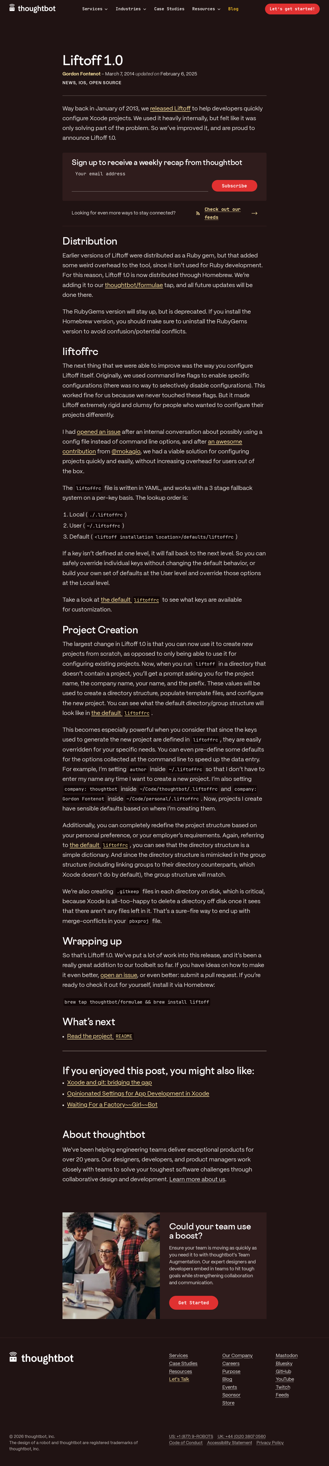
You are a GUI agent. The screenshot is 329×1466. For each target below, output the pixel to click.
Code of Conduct (186, 1443)
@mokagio (126, 452)
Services (95, 9)
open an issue (118, 975)
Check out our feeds (218, 213)
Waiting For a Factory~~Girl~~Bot (112, 1105)
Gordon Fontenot (81, 74)
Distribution (89, 241)
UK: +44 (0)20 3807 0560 (242, 1437)
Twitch (283, 1387)
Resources (206, 9)
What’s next (88, 1021)
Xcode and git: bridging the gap (109, 1083)
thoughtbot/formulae (134, 285)
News (69, 83)
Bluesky (284, 1363)
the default (130, 600)
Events (229, 1387)
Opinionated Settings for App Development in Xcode (138, 1094)
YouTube (285, 1379)
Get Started (193, 1303)
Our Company (237, 1355)
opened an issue (99, 432)
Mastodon (287, 1355)
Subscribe (234, 186)
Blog (233, 9)
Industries (131, 9)
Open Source (105, 83)
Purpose (231, 1371)
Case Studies (169, 9)
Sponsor (231, 1395)
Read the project (100, 1036)
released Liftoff (170, 109)
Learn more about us (197, 1180)
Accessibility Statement (229, 1443)
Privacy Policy (270, 1443)
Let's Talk (179, 1379)
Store (228, 1403)
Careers (231, 1363)
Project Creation (100, 630)
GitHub (283, 1371)
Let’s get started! (292, 9)
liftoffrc (80, 351)
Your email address (100, 174)
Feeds (282, 1395)
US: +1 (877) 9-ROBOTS (191, 1437)
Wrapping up (92, 941)
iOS (82, 83)
